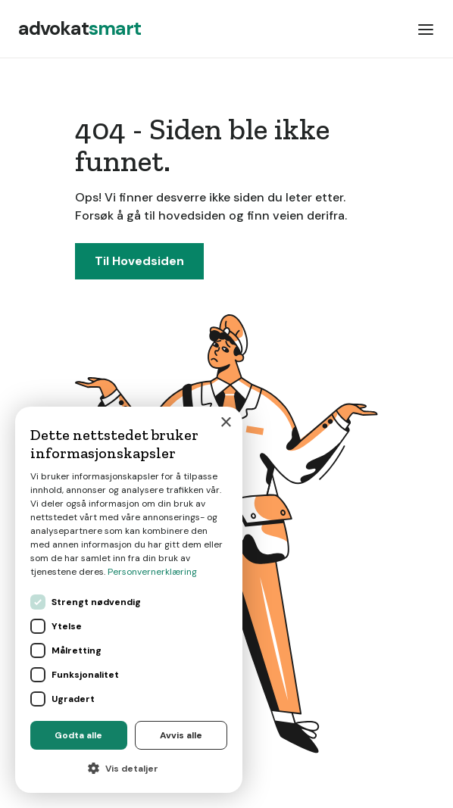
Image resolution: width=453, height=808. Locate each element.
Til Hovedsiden (139, 261)
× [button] (225, 423)
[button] (426, 29)
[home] (79, 29)
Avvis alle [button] (181, 735)
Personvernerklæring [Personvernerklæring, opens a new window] (152, 572)
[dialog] (128, 600)
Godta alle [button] (78, 735)
